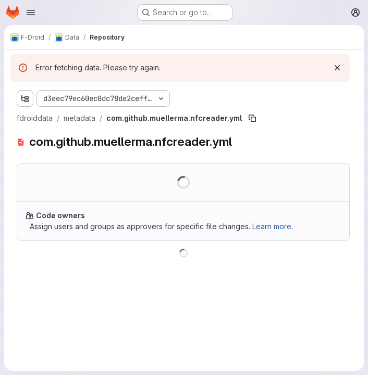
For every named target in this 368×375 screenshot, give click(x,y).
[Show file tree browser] (25, 98)
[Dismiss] (337, 67)
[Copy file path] (252, 118)
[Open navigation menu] (30, 12)
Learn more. (272, 226)
